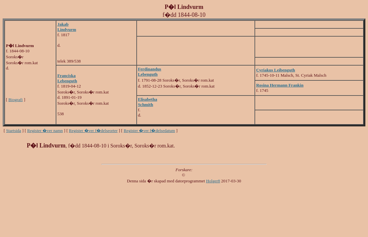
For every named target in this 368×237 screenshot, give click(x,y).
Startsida (13, 130)
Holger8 (213, 180)
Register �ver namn (45, 130)
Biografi (16, 99)
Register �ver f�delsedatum (149, 130)
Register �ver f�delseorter (93, 130)
